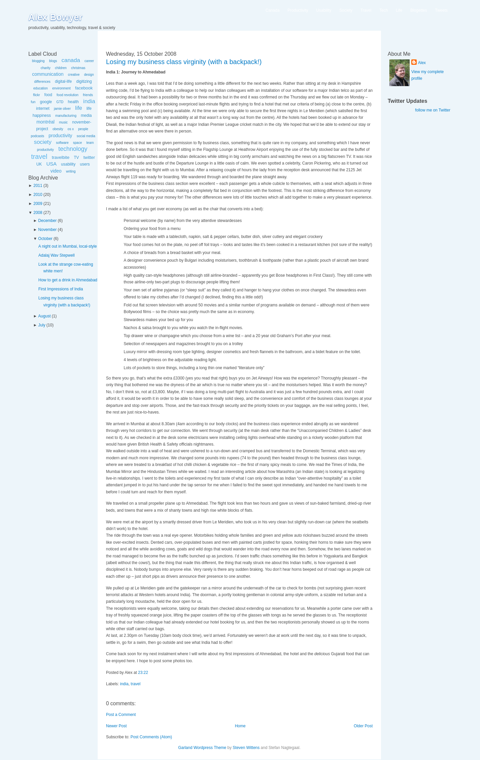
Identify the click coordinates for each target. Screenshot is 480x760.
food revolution (68, 95)
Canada (273, 10)
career (89, 61)
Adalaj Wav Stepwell (56, 255)
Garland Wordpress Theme (202, 747)
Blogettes (418, 10)
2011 (37, 185)
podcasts (37, 136)
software (62, 143)
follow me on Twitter (432, 110)
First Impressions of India (60, 289)
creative (74, 74)
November (47, 229)
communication (47, 74)
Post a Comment (121, 714)
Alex (422, 62)
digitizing (84, 81)
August (44, 316)
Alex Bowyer (55, 17)
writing (71, 171)
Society (345, 10)
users (85, 164)
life (78, 108)
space (77, 143)
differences (42, 81)
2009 (37, 203)
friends (88, 95)
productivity (60, 135)
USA (51, 164)
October (45, 238)
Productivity (298, 10)
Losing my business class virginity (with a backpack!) (184, 61)
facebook (84, 87)
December (47, 220)
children (61, 68)
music (63, 122)
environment (61, 88)
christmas (78, 68)
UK (39, 164)
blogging (38, 61)
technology (72, 149)
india (89, 101)
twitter (89, 157)
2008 (37, 212)
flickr (36, 95)
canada (70, 60)
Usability (323, 10)
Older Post (363, 726)
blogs (53, 61)
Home (240, 726)
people (83, 129)
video (55, 171)
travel (39, 156)
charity (45, 68)
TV (76, 157)
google (46, 101)
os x (71, 129)
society (43, 142)
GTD (59, 102)
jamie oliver (62, 108)
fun (33, 102)
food (48, 94)
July (41, 325)
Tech (383, 10)
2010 (37, 194)
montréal (45, 121)
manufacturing (65, 115)
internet (42, 108)
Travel (365, 10)
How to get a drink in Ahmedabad (67, 280)
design (89, 74)
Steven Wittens (246, 747)
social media (86, 136)
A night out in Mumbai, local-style (67, 246)
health (73, 101)
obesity (58, 129)
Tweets (441, 10)
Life (399, 10)
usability (68, 164)
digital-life (63, 81)
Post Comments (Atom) (151, 737)
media (86, 115)
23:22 (143, 672)
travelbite (60, 157)
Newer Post (116, 726)
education (40, 88)
